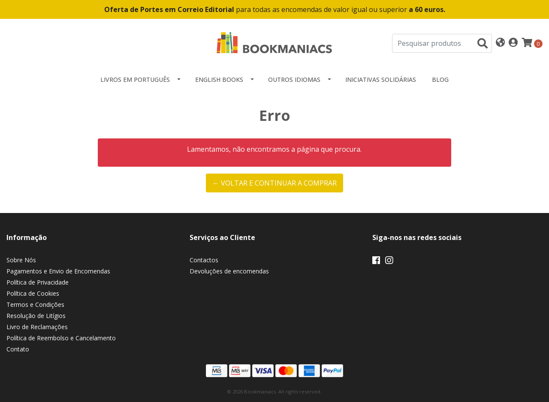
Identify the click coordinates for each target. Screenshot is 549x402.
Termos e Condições (35, 304)
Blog (440, 79)
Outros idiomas (294, 79)
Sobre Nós (21, 260)
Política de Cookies (32, 293)
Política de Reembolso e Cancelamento (61, 338)
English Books (219, 79)
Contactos (204, 260)
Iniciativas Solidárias (380, 79)
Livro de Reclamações (37, 327)
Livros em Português (135, 79)
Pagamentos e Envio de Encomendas (58, 271)
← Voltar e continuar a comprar (274, 183)
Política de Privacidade (37, 282)
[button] (500, 43)
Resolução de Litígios (36, 316)
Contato (17, 349)
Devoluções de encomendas (229, 271)
